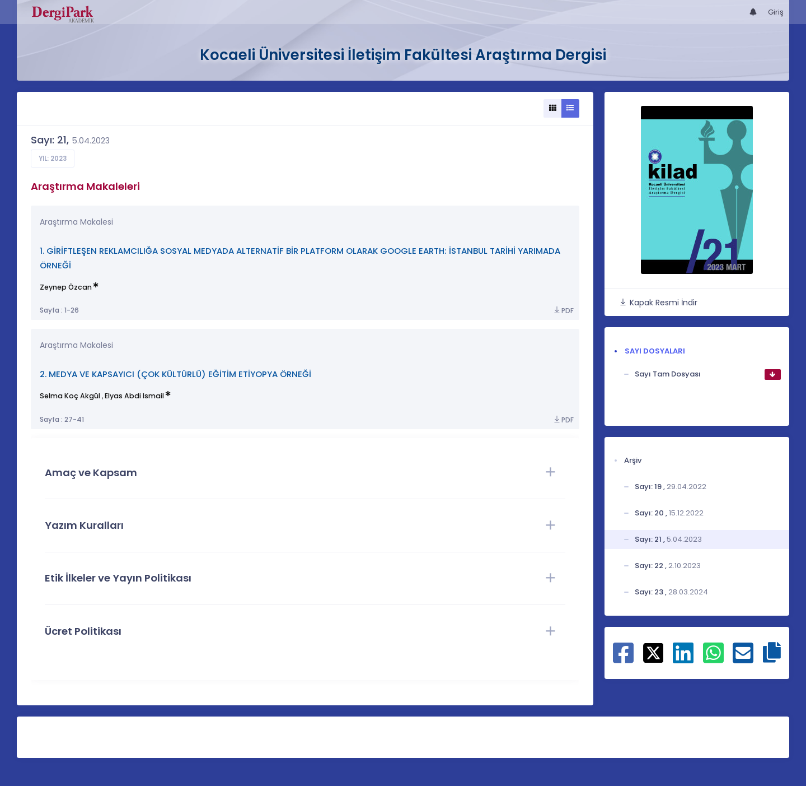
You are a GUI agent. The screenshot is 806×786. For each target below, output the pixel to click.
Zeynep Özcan (66, 287)
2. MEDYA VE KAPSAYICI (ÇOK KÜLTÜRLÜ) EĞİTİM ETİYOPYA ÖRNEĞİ (175, 374)
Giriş (776, 12)
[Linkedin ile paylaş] (683, 658)
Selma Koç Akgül (70, 396)
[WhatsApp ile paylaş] (713, 658)
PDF (563, 310)
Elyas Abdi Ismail (134, 396)
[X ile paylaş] (653, 652)
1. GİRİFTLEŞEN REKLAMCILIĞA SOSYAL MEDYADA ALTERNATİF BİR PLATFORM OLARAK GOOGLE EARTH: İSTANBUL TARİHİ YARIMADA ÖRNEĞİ (300, 258)
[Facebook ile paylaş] (623, 658)
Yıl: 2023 (53, 158)
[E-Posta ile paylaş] (743, 658)
